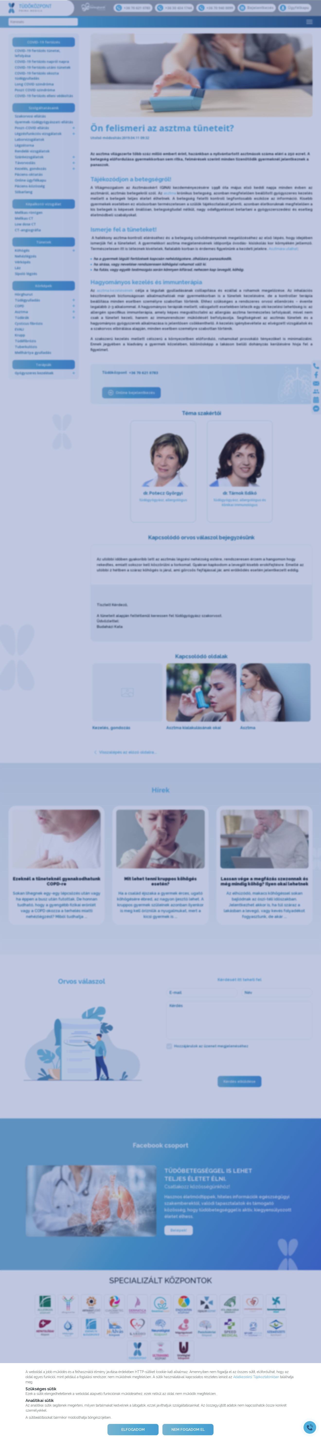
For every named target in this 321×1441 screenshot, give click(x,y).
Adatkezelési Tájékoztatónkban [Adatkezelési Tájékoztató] (256, 1377)
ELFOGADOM (133, 1429)
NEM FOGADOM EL (188, 1429)
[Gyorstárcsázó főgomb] (309, 1427)
